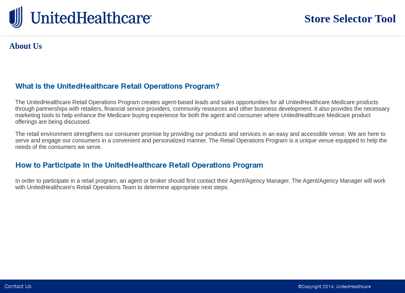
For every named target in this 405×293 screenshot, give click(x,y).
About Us (25, 46)
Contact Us (17, 286)
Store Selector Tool (350, 18)
